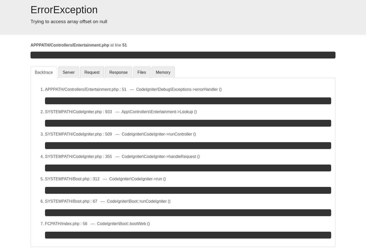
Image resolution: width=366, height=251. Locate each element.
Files (142, 72)
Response (118, 72)
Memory (163, 72)
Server (69, 72)
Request (92, 72)
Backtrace (44, 72)
